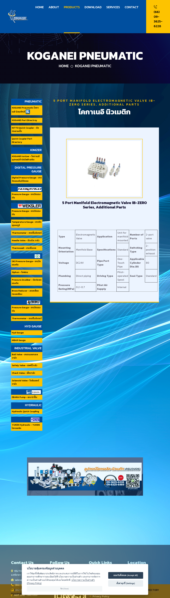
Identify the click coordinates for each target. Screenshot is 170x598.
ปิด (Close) (64, 589)
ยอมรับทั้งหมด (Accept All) (125, 575)
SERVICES (113, 7)
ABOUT (54, 7)
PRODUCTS (72, 7)
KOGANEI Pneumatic (93, 66)
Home (64, 66)
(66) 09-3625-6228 (158, 16)
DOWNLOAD (93, 7)
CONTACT (132, 7)
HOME (39, 7)
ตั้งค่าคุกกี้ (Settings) (125, 583)
